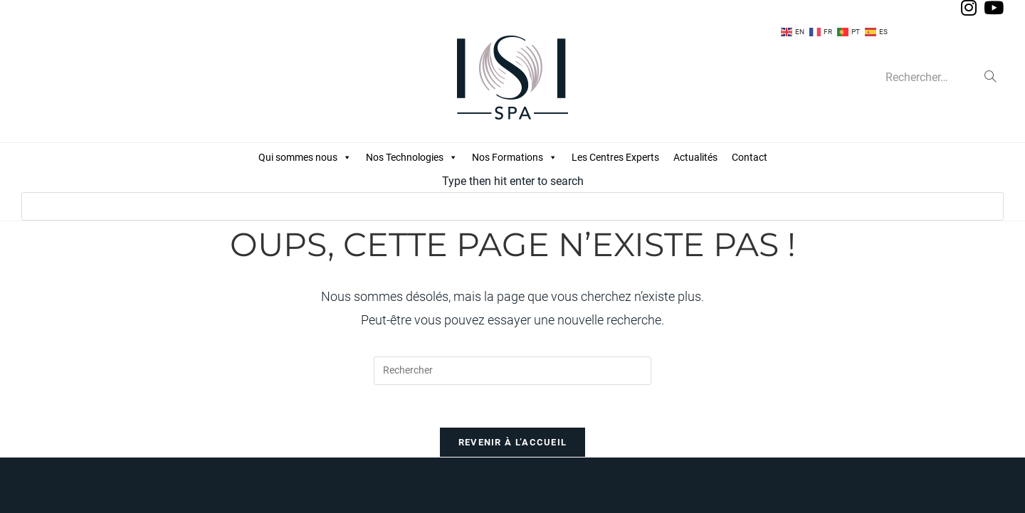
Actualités (695, 157)
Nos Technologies (412, 157)
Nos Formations (514, 157)
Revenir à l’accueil (512, 442)
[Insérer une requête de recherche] (512, 370)
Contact (749, 157)
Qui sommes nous (305, 157)
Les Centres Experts (615, 157)
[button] (347, 157)
